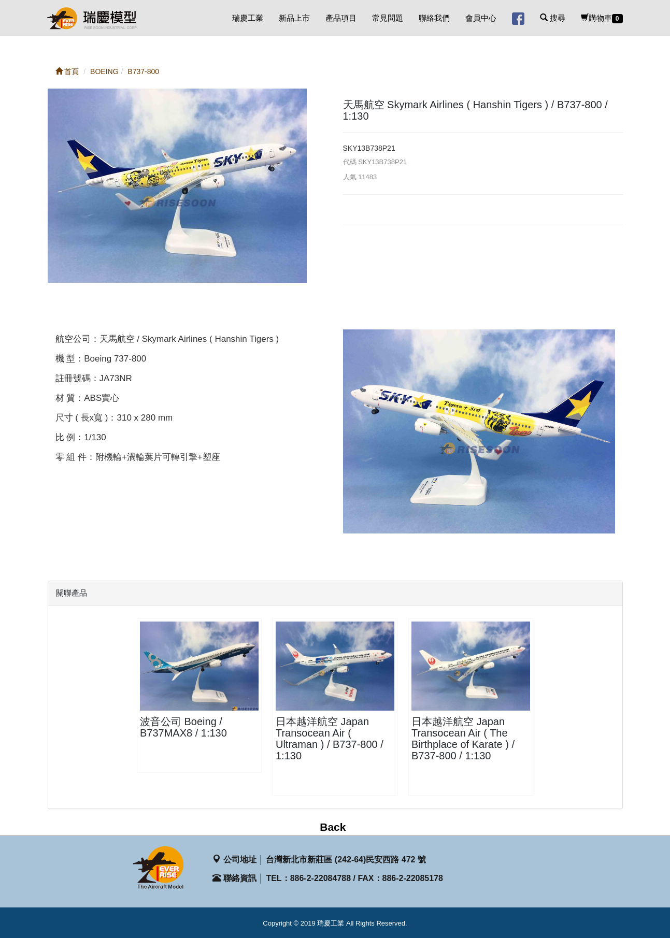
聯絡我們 (434, 17)
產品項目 (341, 17)
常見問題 (387, 17)
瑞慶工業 (247, 17)
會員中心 (480, 17)
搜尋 (552, 17)
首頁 (67, 71)
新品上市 (294, 17)
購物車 (602, 18)
